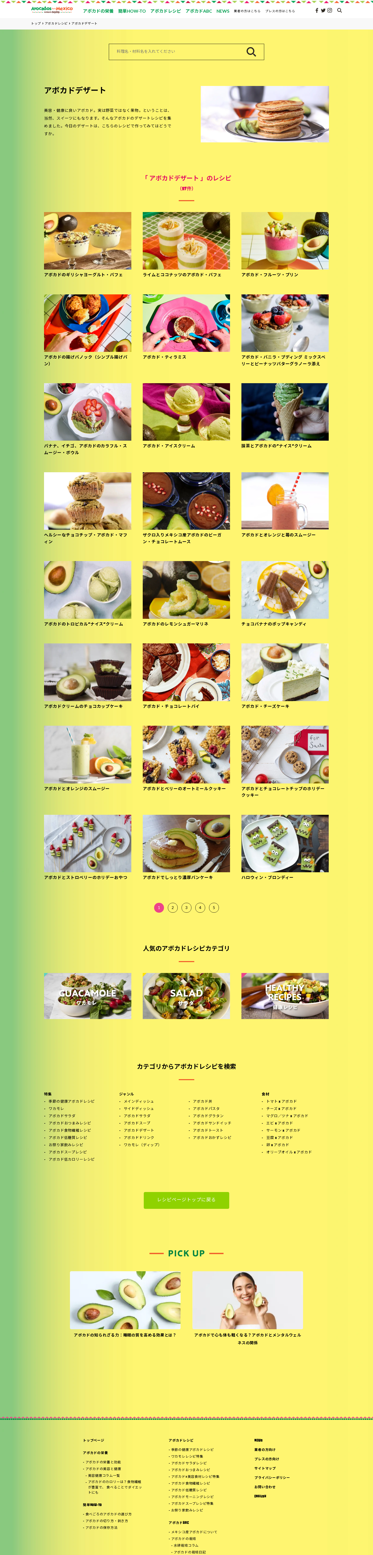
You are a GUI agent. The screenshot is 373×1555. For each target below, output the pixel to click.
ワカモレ (56, 1109)
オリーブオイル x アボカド (289, 1152)
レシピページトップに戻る (186, 1200)
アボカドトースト (208, 1131)
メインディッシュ (139, 1102)
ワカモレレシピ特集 (187, 1456)
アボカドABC (179, 1523)
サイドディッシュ (139, 1109)
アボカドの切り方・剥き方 (106, 1521)
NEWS (258, 1440)
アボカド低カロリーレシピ (72, 1160)
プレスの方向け (266, 1459)
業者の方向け (265, 1450)
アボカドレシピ (181, 1440)
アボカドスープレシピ (68, 1152)
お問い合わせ (265, 1487)
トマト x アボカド (281, 1102)
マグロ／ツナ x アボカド (287, 1116)
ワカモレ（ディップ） (143, 1145)
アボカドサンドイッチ (212, 1123)
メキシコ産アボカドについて (194, 1532)
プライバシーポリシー (272, 1478)
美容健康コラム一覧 (104, 1476)
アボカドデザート (139, 1131)
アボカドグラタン (208, 1116)
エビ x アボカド (279, 1123)
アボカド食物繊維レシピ (70, 1131)
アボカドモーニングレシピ (192, 1497)
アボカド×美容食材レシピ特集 (195, 1477)
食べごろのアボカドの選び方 (108, 1514)
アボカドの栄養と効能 (103, 1462)
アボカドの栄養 (95, 1453)
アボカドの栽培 (183, 1539)
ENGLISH (260, 1496)
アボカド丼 (202, 1102)
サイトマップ (265, 1468)
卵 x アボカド (277, 1145)
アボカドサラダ (62, 1116)
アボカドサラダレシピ (189, 1463)
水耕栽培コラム (186, 1545)
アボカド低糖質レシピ (68, 1138)
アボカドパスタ (206, 1109)
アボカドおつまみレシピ (70, 1123)
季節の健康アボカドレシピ (72, 1102)
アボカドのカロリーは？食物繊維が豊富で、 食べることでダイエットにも (115, 1487)
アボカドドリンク (139, 1138)
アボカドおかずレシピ (212, 1138)
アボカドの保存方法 (101, 1528)
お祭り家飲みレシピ (66, 1145)
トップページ (93, 1440)
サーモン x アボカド (283, 1131)
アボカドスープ (137, 1123)
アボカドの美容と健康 (103, 1469)
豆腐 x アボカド (279, 1138)
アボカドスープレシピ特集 (192, 1504)
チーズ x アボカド (281, 1109)
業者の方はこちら (247, 11)
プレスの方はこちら (280, 11)
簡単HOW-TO (92, 1505)
